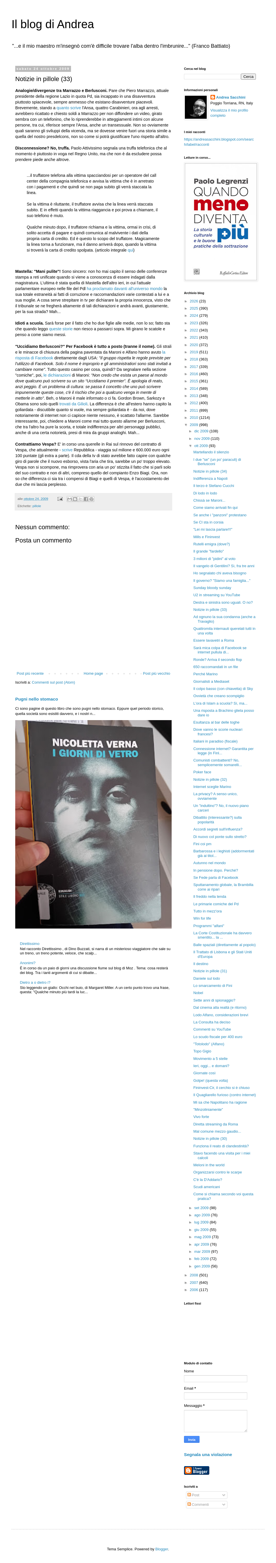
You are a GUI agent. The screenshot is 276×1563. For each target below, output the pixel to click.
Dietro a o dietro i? (35, 982)
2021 (194, 337)
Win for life (202, 918)
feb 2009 (202, 1259)
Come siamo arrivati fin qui (215, 507)
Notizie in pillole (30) (210, 1138)
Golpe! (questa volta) (210, 1080)
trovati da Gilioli (73, 404)
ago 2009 (202, 1215)
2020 (194, 345)
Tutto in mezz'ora (207, 911)
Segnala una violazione (208, 1454)
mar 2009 (202, 1251)
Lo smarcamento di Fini (212, 985)
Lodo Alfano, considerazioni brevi (220, 1015)
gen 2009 (202, 1266)
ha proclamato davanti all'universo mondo (124, 288)
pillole (36, 506)
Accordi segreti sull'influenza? (217, 829)
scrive (67, 450)
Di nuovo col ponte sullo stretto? (219, 837)
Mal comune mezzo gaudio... (217, 1131)
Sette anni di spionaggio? (214, 1000)
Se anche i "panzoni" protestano (219, 515)
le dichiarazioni (57, 375)
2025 (194, 308)
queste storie (61, 329)
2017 (194, 367)
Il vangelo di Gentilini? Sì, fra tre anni (223, 566)
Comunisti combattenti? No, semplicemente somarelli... (217, 762)
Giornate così (204, 1073)
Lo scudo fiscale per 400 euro (217, 1037)
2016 (194, 374)
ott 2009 (201, 446)
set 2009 (202, 1208)
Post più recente (30, 673)
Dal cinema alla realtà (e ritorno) (219, 1007)
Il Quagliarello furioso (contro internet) (224, 1095)
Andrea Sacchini (231, 97)
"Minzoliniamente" (208, 1109)
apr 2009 (202, 1244)
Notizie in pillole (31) (210, 971)
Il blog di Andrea (53, 24)
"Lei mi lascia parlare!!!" (212, 529)
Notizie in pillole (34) (210, 471)
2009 (194, 425)
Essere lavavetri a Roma (213, 640)
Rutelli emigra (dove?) (211, 544)
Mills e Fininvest (206, 537)
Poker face (202, 772)
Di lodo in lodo (205, 493)
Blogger (161, 1549)
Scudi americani (206, 1187)
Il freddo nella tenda (209, 896)
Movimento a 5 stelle (210, 1058)
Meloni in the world (208, 1165)
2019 (194, 352)
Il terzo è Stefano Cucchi (213, 486)
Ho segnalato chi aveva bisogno (219, 573)
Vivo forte (201, 1117)
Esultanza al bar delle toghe (216, 722)
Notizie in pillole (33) (210, 609)
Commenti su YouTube (212, 1029)
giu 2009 (202, 1230)
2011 (194, 410)
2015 (194, 381)
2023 (194, 323)
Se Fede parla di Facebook (215, 877)
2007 (194, 1282)
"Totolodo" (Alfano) (208, 1044)
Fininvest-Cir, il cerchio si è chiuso (221, 1088)
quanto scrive (69, 108)
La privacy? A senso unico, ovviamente (215, 796)
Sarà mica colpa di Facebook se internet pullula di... (219, 650)
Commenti (198, 1504)
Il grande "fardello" (208, 551)
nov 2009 (202, 438)
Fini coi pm (202, 844)
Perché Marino (205, 674)
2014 (194, 388)
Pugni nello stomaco (36, 699)
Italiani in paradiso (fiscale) (215, 741)
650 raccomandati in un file (215, 667)
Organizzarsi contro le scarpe (217, 1172)
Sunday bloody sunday (212, 588)
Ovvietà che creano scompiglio (218, 696)
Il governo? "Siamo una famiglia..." (221, 580)
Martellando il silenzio (211, 452)
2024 (194, 315)
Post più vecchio (156, 673)
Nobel (198, 993)
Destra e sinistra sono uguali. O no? (223, 602)
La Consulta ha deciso (211, 1022)
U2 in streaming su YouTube (216, 595)
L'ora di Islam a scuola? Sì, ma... (220, 703)
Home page (93, 673)
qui (130, 250)
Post (193, 1495)
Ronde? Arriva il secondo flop (217, 659)
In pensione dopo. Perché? (215, 870)
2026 (194, 301)
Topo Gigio (202, 1051)
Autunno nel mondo (209, 863)
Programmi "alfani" (208, 926)
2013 (194, 396)
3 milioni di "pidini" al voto (214, 559)
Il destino (200, 964)
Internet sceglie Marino (212, 787)
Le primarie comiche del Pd (216, 904)
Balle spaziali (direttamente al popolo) (224, 945)
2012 (194, 403)
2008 (194, 1275)
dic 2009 (202, 431)
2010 (194, 417)
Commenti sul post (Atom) (53, 682)
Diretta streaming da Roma (215, 1124)
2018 (194, 359)
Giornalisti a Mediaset (211, 681)
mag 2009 (203, 1237)
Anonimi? (27, 963)
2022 (194, 330)
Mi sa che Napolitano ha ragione (220, 1102)
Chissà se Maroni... (209, 500)
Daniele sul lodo (206, 978)
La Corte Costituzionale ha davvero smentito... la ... (222, 935)
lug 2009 (202, 1222)
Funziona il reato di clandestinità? (221, 1146)
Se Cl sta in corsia (208, 522)
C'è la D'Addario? (207, 1179)
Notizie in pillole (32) (210, 779)
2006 (194, 1290)
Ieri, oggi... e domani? (211, 1066)
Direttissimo (29, 943)
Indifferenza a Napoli (210, 478)
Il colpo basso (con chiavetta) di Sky (223, 688)
